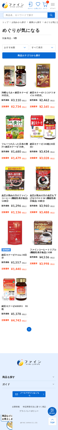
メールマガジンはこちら (29, 394)
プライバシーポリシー (29, 411)
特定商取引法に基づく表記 (34, 407)
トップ (5, 22)
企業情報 (16, 407)
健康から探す (35, 22)
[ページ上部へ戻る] (52, 421)
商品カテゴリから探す (29, 55)
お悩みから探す (19, 22)
